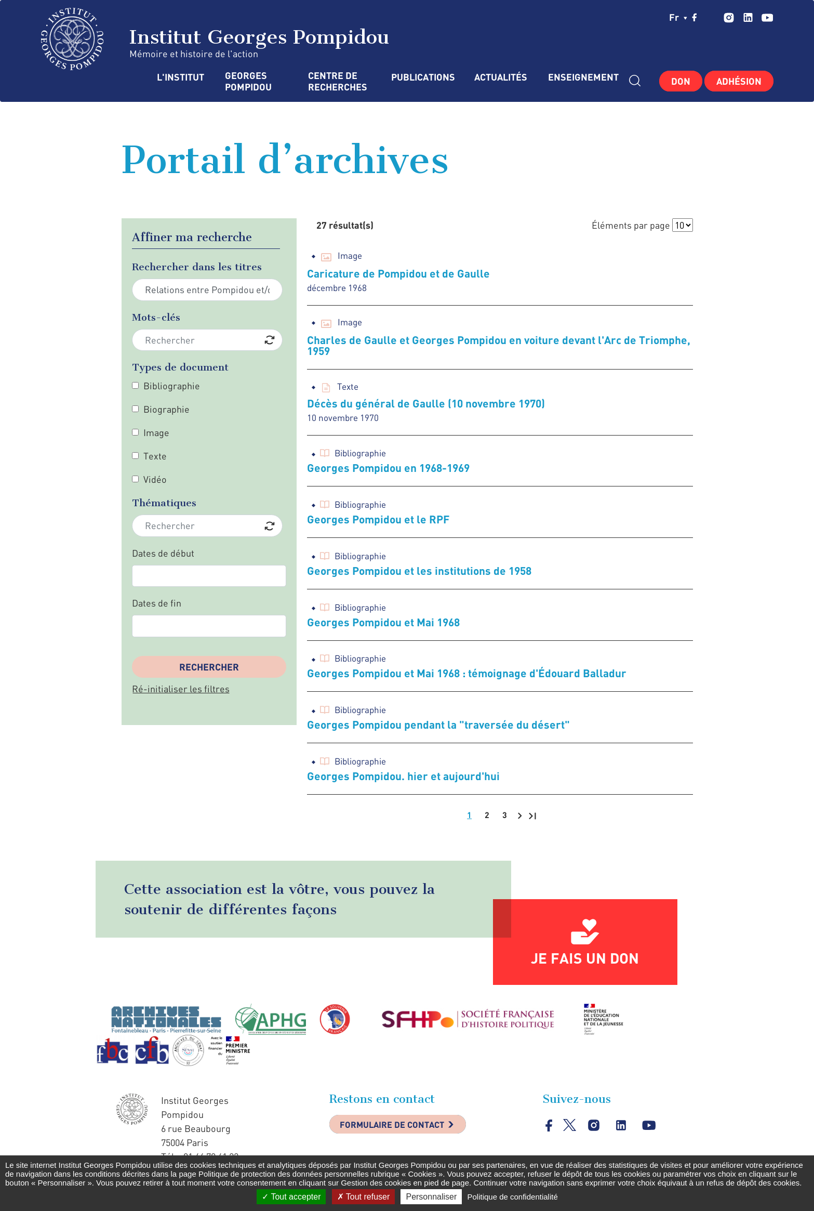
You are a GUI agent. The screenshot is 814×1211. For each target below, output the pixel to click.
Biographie (166, 409)
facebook (694, 17)
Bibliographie (171, 385)
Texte (155, 456)
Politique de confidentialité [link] (512, 1196)
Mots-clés (156, 317)
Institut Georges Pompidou (215, 39)
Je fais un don (585, 963)
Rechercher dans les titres (197, 267)
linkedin (748, 17)
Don (680, 81)
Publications (422, 77)
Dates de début (163, 553)
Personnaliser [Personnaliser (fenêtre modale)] (431, 1196)
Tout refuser (363, 1196)
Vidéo (155, 479)
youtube (767, 17)
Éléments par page (631, 225)
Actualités (500, 77)
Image (156, 432)
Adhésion (739, 81)
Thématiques (164, 503)
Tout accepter (291, 1196)
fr (678, 17)
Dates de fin (156, 603)
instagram (729, 17)
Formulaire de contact (399, 1131)
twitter (711, 17)
